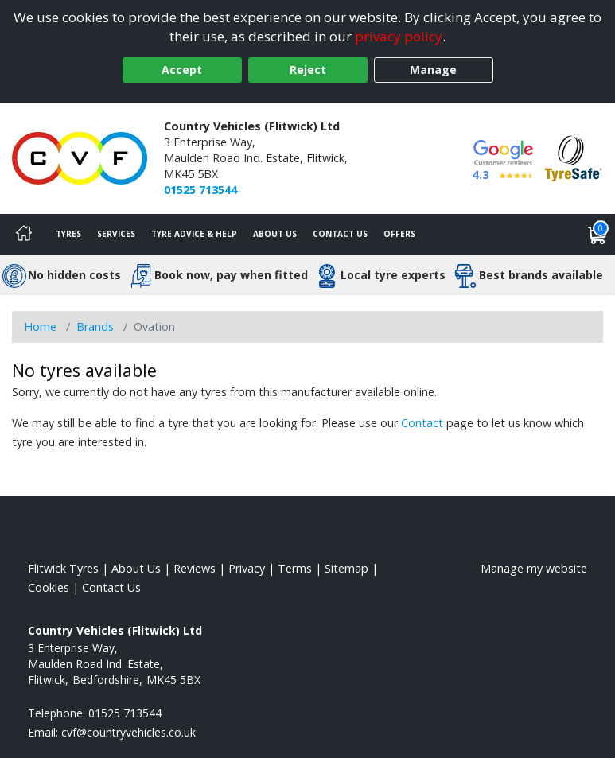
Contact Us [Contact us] (340, 233)
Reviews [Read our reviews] (194, 568)
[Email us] (128, 732)
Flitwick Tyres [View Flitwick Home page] (63, 568)
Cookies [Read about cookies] (48, 587)
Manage (433, 69)
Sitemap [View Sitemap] (346, 568)
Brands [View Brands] (95, 326)
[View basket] (597, 234)
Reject (308, 69)
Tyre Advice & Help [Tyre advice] (194, 233)
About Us (275, 233)
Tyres (68, 233)
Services (116, 233)
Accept (182, 69)
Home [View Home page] (40, 326)
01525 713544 (200, 189)
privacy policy (398, 36)
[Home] (24, 234)
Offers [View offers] (399, 233)
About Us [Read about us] (136, 568)
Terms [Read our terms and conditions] (295, 568)
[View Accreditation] (573, 157)
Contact (422, 422)
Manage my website (534, 568)
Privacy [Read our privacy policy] (246, 568)
